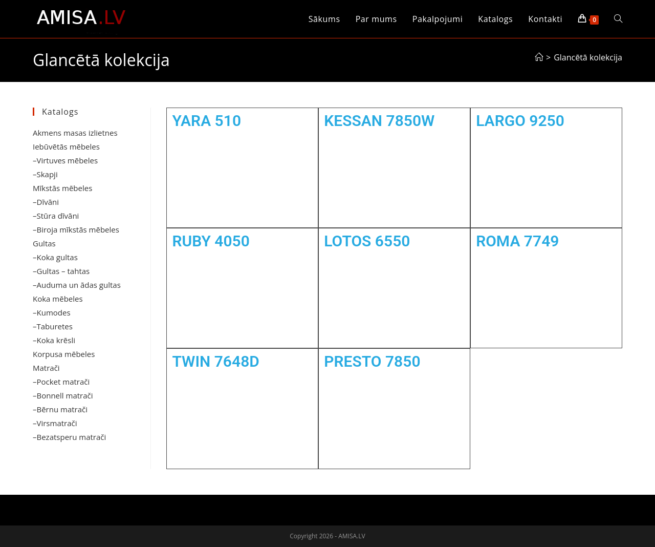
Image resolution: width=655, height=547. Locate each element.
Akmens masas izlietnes (75, 133)
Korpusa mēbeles (64, 354)
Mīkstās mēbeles (62, 188)
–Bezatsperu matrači (69, 437)
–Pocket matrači (61, 381)
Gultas (44, 243)
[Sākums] (539, 57)
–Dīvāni (46, 202)
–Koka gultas (55, 257)
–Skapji (45, 174)
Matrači (46, 368)
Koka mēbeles (58, 298)
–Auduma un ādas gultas (77, 285)
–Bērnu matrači (60, 409)
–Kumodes (52, 312)
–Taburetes (53, 326)
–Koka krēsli (54, 340)
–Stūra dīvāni (56, 216)
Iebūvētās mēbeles (66, 146)
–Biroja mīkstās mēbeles (76, 229)
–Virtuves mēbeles (65, 160)
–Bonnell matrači (63, 395)
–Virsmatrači (55, 423)
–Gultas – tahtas (61, 271)
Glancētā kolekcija (588, 57)
